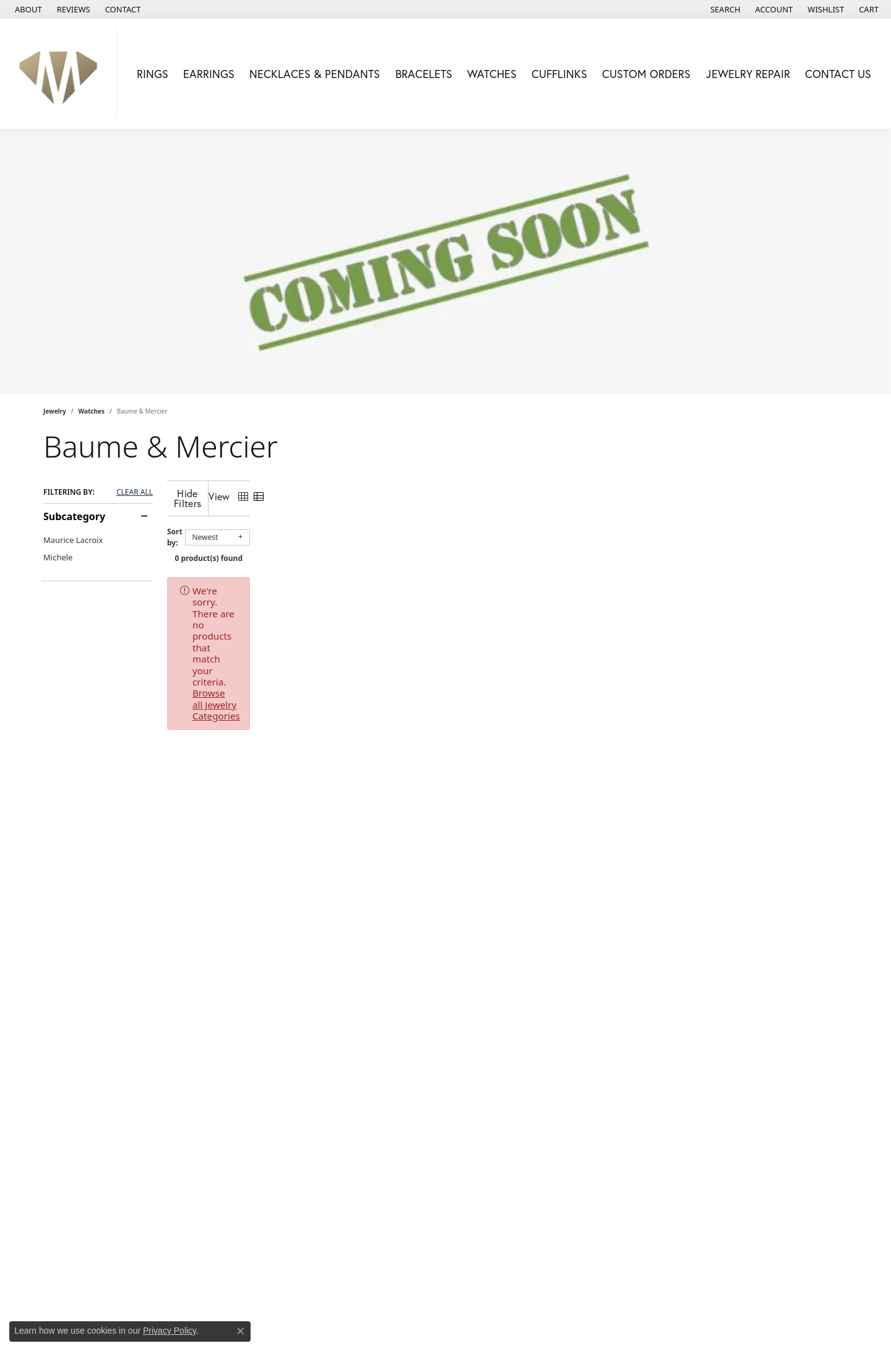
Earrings (209, 73)
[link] (27, 9)
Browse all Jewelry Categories (520, 581)
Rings (152, 73)
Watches (492, 73)
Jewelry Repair (748, 73)
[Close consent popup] (240, 1331)
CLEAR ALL (134, 492)
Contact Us (838, 73)
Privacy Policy (169, 1331)
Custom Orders (646, 73)
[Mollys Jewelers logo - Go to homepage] (61, 73)
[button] (724, 9)
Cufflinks (559, 73)
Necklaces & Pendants (314, 73)
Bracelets (423, 73)
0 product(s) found (507, 548)
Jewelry (54, 411)
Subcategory (74, 516)
